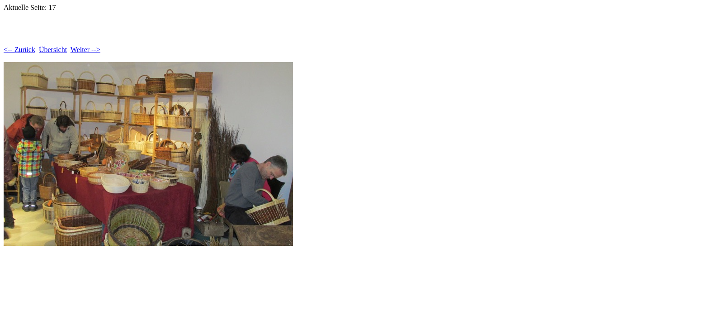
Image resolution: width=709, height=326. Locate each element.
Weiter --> (85, 49)
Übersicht (53, 49)
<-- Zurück (19, 49)
